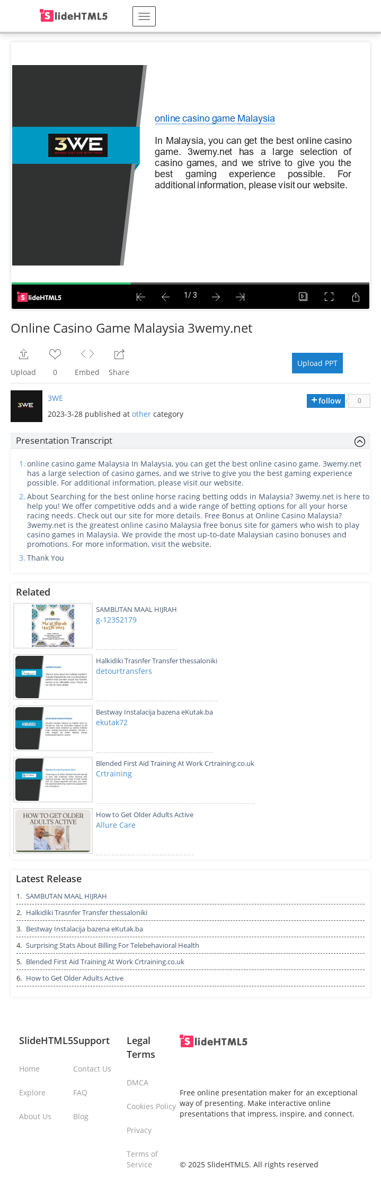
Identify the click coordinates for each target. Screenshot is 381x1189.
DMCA (137, 1082)
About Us (35, 1116)
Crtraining (114, 774)
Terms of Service (142, 1159)
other (141, 414)
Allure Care (116, 825)
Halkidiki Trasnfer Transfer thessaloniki (156, 660)
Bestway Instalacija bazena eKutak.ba (154, 712)
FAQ (80, 1092)
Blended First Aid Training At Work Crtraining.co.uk (175, 763)
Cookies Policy (151, 1106)
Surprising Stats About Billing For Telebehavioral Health (112, 945)
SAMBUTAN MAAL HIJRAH (136, 609)
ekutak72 (112, 722)
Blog (80, 1116)
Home (29, 1069)
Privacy (139, 1130)
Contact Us (92, 1069)
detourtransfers (124, 671)
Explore (32, 1092)
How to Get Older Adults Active (144, 814)
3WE (55, 398)
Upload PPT (317, 363)
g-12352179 (116, 620)
